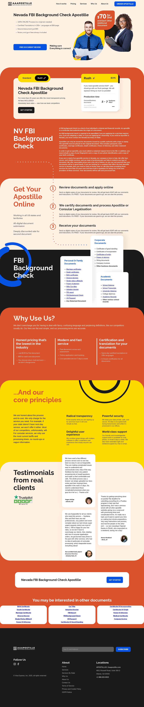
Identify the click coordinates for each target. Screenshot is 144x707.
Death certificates (72, 272)
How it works (61, 4)
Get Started (26, 110)
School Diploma (108, 285)
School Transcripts (109, 288)
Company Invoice (120, 619)
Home (64, 667)
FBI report (70, 292)
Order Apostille (125, 4)
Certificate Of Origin (120, 609)
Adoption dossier (72, 289)
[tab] (27, 78)
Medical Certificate (120, 616)
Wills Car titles (71, 286)
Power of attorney (72, 284)
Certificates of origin (104, 254)
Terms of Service (68, 686)
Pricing (73, 4)
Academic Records (109, 297)
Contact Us (66, 682)
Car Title (72, 606)
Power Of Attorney (23, 622)
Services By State (68, 673)
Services (83, 4)
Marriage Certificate (23, 613)
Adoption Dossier (72, 609)
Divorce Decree (23, 616)
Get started (115, 580)
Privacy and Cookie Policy (71, 689)
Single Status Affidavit (23, 619)
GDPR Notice (67, 692)
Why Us (94, 4)
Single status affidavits (74, 281)
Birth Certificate (23, 606)
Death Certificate (23, 609)
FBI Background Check (74, 295)
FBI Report (72, 613)
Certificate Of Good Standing (72, 622)
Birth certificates (72, 275)
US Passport (71, 298)
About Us (104, 4)
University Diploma (109, 291)
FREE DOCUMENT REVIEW (30, 47)
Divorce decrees (72, 278)
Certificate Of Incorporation (120, 606)
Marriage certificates (73, 269)
